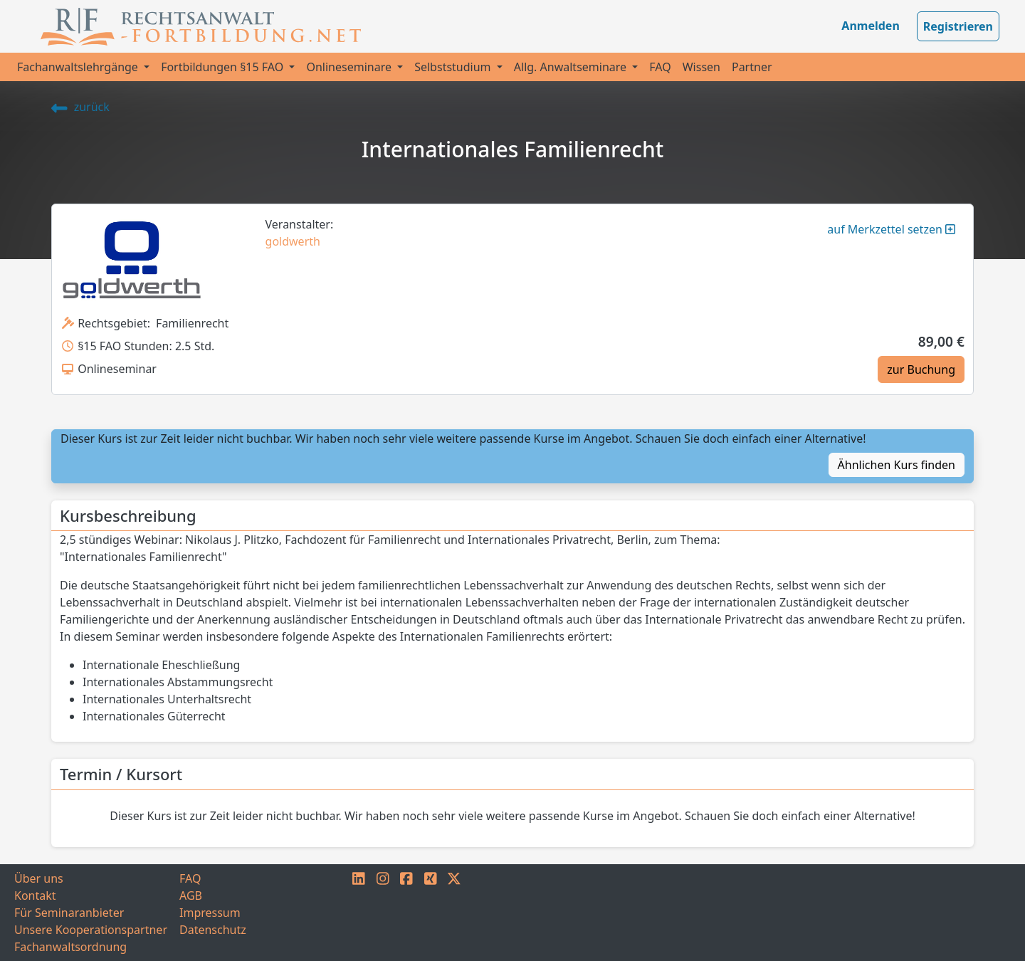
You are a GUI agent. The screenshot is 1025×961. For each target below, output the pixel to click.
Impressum (210, 912)
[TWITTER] (454, 912)
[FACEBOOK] (406, 912)
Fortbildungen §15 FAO (223, 67)
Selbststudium (454, 67)
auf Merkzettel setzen (891, 229)
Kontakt (35, 895)
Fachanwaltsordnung (70, 947)
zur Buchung (921, 369)
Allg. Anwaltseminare (571, 67)
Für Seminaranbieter (69, 912)
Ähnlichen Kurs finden (896, 465)
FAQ (660, 67)
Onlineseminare (350, 67)
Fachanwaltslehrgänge (79, 67)
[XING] (431, 912)
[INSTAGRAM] (383, 912)
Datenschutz (212, 930)
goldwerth (293, 241)
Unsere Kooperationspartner (90, 930)
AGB (190, 895)
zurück (80, 107)
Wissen (701, 67)
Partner (752, 67)
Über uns (38, 878)
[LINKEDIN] (359, 912)
